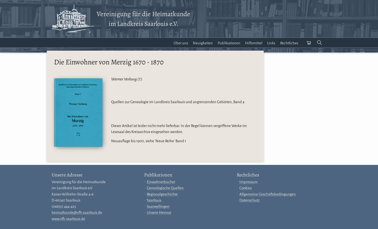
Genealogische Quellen (165, 188)
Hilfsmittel (253, 43)
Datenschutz (249, 200)
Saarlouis (154, 200)
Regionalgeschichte (162, 194)
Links (271, 43)
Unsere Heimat (159, 212)
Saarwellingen (158, 206)
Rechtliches (289, 43)
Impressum (248, 182)
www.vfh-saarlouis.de (68, 219)
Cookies (245, 188)
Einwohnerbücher (161, 182)
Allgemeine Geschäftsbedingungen (267, 194)
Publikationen (229, 43)
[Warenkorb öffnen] (309, 42)
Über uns (181, 43)
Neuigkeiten (203, 43)
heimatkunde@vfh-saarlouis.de (77, 212)
